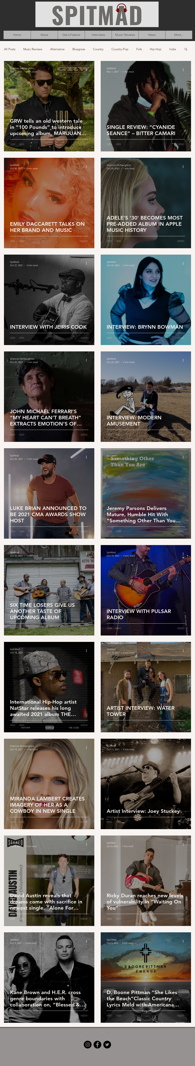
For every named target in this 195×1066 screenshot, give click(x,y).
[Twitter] (107, 1044)
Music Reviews (32, 49)
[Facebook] (97, 1044)
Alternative (57, 49)
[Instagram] (88, 1044)
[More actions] (87, 69)
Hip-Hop (155, 49)
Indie (172, 49)
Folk (139, 49)
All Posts (9, 49)
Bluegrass (78, 49)
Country (98, 49)
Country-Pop (119, 49)
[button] (186, 49)
